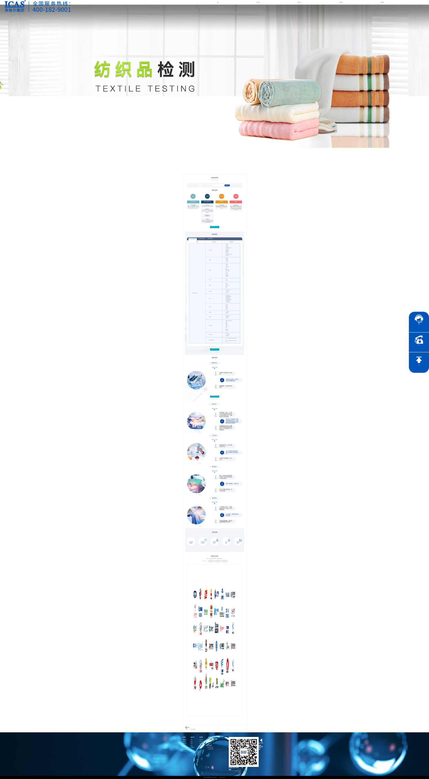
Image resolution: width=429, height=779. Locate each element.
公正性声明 (184, 747)
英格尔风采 (184, 743)
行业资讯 (201, 743)
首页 (218, 2)
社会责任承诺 (210, 747)
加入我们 (209, 743)
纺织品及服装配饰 (192, 238)
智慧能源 (192, 747)
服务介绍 (299, 2)
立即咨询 (227, 185)
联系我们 (382, 2)
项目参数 (184, 749)
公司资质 (184, 745)
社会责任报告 (210, 749)
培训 (191, 745)
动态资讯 (341, 2)
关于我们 (258, 2)
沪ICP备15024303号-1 (222, 777)
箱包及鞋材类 (210, 238)
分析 (191, 743)
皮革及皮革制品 (202, 238)
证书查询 (209, 745)
